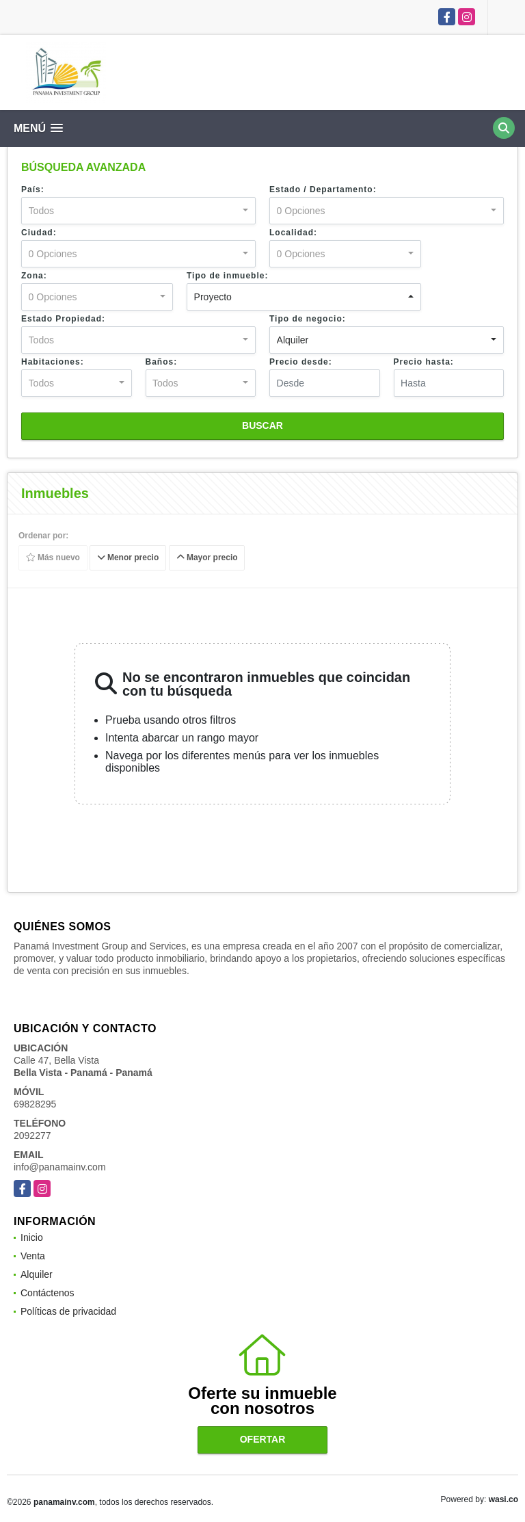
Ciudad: (39, 232)
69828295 (35, 1104)
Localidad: (293, 232)
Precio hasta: (424, 362)
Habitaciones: (52, 362)
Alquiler (37, 1274)
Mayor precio (207, 557)
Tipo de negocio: (307, 319)
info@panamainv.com (60, 1167)
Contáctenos (48, 1292)
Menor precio (128, 557)
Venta (33, 1255)
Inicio (32, 1237)
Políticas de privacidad (68, 1311)
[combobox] (138, 210)
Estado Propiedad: (63, 319)
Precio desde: (300, 362)
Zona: (34, 275)
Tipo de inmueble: (227, 275)
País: (32, 189)
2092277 (32, 1135)
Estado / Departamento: (323, 189)
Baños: (162, 362)
